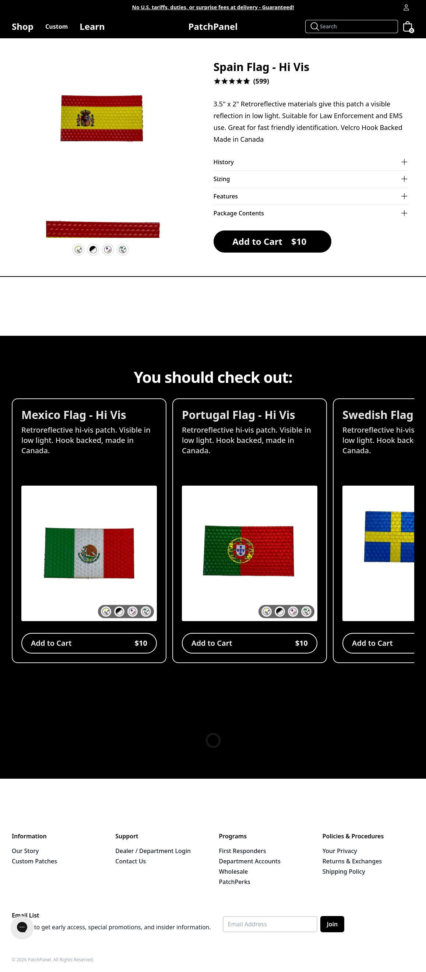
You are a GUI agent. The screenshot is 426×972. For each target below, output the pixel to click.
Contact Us (130, 861)
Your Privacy (340, 851)
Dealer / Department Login (153, 851)
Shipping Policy (344, 871)
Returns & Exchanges (352, 861)
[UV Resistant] (108, 250)
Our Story (25, 851)
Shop (23, 29)
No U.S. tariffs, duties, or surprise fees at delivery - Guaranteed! (213, 7)
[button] (101, 122)
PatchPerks (234, 882)
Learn (92, 29)
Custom (56, 26)
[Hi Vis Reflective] (78, 250)
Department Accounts (250, 861)
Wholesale (233, 871)
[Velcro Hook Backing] (93, 250)
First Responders (242, 851)
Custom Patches (34, 861)
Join (332, 924)
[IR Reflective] (122, 250)
